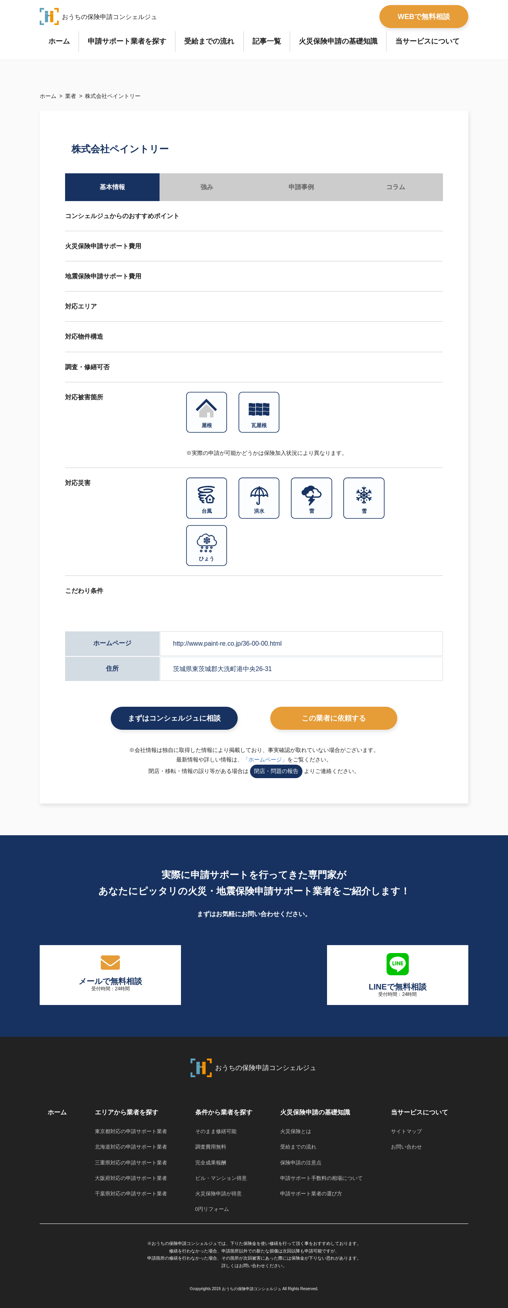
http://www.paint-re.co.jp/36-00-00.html (227, 643)
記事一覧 (266, 41)
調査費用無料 (210, 1147)
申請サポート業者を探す (127, 41)
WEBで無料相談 (424, 16)
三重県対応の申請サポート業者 (131, 1163)
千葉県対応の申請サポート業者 (131, 1194)
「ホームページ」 (265, 759)
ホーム (59, 41)
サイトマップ (406, 1131)
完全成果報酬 (210, 1163)
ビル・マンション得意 (221, 1178)
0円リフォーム (212, 1209)
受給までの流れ (209, 41)
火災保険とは (295, 1131)
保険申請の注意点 (300, 1163)
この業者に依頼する (334, 718)
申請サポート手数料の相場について (321, 1178)
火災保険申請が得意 (218, 1194)
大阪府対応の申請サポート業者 (131, 1178)
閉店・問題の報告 (276, 771)
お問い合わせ (406, 1147)
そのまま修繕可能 (216, 1131)
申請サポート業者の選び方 (311, 1194)
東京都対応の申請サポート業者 (131, 1131)
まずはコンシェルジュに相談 (174, 718)
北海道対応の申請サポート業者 (131, 1147)
